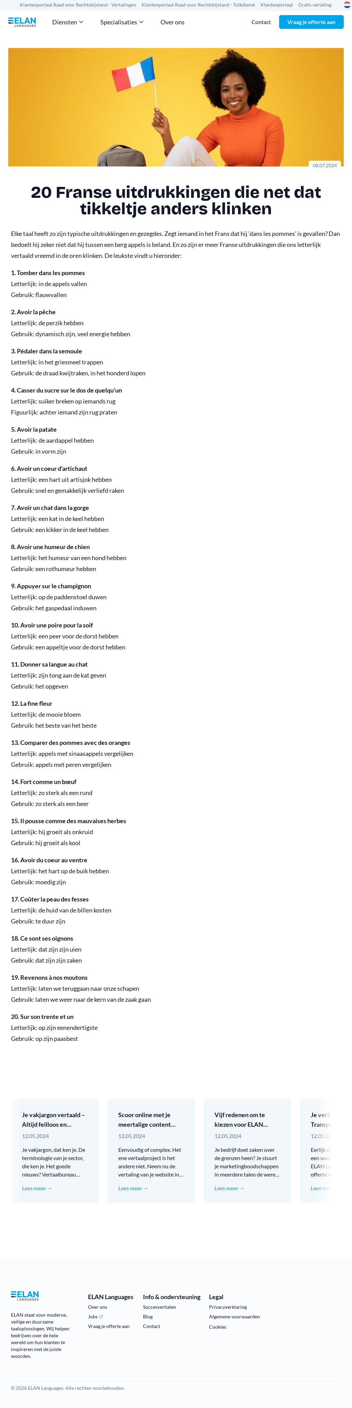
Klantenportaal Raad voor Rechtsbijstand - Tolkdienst (198, 5)
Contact (261, 22)
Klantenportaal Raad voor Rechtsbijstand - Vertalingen (78, 5)
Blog (148, 1316)
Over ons (173, 22)
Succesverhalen (159, 1307)
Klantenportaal (277, 5)
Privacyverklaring (228, 1307)
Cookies (217, 1327)
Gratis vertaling (314, 5)
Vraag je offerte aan (311, 22)
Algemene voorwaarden (234, 1316)
